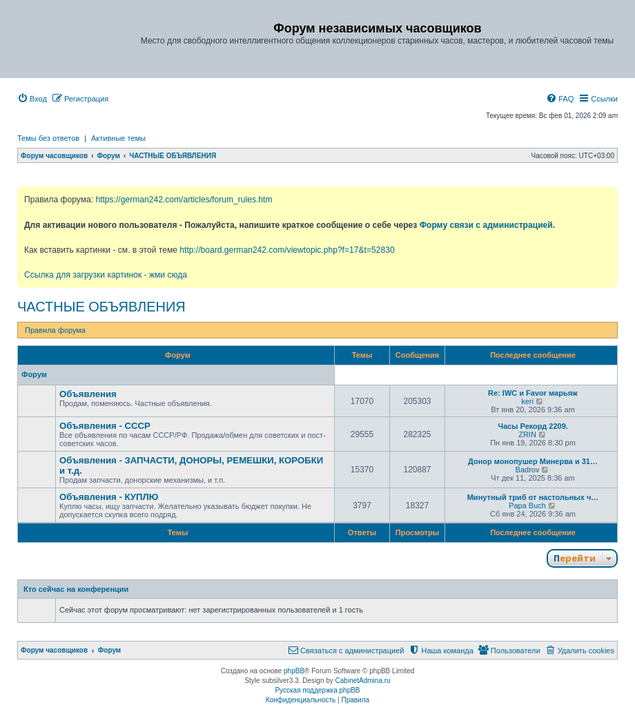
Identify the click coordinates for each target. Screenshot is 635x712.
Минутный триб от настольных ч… (533, 497)
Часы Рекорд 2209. (533, 426)
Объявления (88, 394)
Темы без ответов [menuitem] (48, 138)
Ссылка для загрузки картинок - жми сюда (105, 275)
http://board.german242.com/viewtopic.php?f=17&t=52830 (286, 250)
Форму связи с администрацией (486, 225)
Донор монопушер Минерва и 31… (533, 461)
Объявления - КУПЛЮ (108, 497)
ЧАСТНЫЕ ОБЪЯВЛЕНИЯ (101, 306)
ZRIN (527, 434)
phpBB (294, 671)
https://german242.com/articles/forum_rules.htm (183, 199)
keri (527, 401)
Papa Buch (527, 505)
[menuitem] (32, 98)
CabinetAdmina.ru (363, 680)
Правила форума (55, 330)
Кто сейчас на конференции (75, 589)
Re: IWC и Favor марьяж (533, 393)
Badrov (528, 469)
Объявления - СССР (104, 426)
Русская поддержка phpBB (317, 690)
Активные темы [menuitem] (118, 138)
